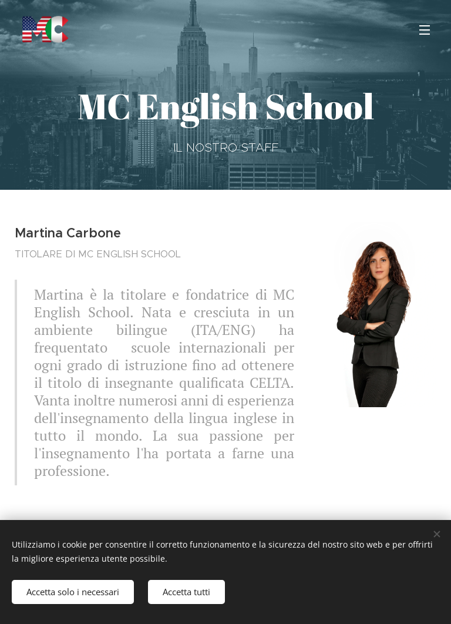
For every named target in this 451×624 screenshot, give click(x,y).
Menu (424, 30)
